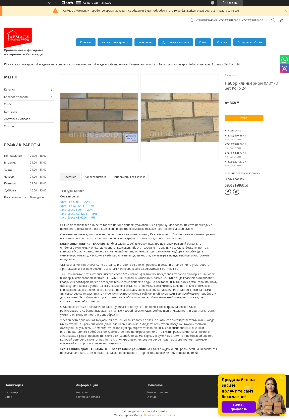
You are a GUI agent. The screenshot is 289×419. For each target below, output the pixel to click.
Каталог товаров (113, 42)
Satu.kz (162, 411)
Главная (86, 42)
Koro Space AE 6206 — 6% (77, 217)
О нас (203, 42)
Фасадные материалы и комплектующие (64, 64)
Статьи (222, 42)
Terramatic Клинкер (172, 64)
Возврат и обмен (249, 42)
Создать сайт (91, 2)
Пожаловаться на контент (159, 415)
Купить (244, 117)
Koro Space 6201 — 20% (76, 210)
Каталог (9, 89)
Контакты (145, 42)
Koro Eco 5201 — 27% (75, 202)
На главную (12, 392)
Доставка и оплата (175, 42)
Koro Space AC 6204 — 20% (78, 214)
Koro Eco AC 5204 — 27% (77, 206)
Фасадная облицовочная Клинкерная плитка (125, 64)
